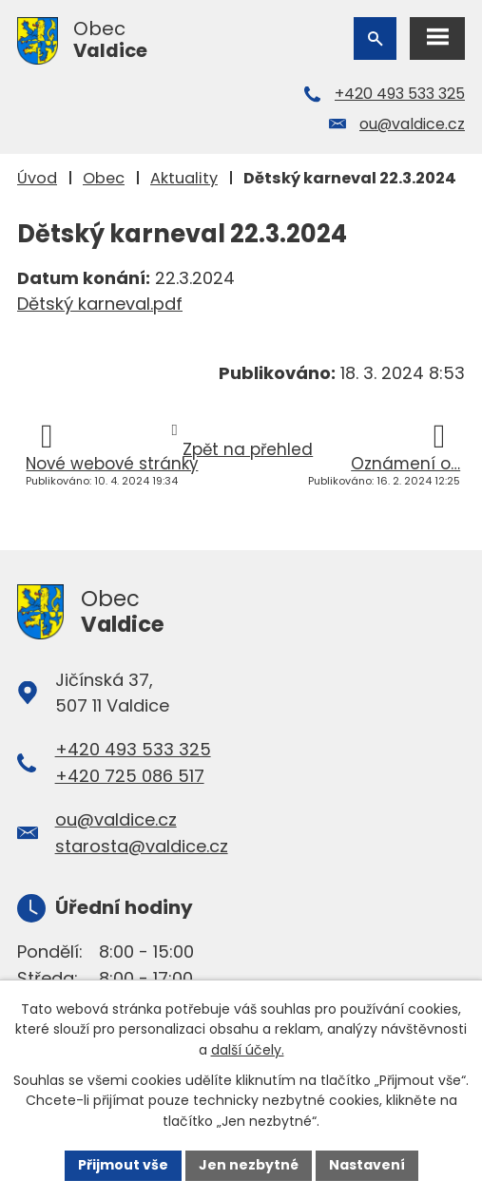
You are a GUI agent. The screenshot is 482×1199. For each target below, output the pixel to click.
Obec (104, 178)
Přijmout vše (123, 1164)
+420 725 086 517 (129, 776)
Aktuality (184, 178)
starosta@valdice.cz (141, 846)
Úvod (37, 178)
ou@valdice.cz (412, 124)
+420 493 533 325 (400, 94)
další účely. (247, 1049)
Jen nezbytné (249, 1164)
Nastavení (367, 1164)
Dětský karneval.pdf (100, 303)
